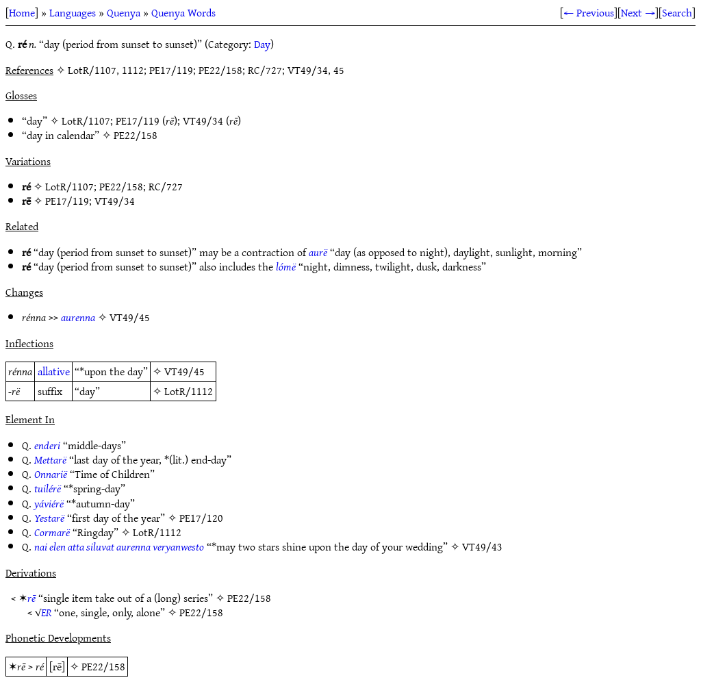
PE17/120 (201, 517)
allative (54, 371)
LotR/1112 (188, 391)
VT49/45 (130, 317)
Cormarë (52, 532)
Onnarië (50, 473)
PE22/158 (135, 134)
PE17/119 (138, 120)
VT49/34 (203, 120)
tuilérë (47, 488)
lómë (286, 266)
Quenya (123, 12)
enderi (47, 445)
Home (22, 12)
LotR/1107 (86, 120)
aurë (318, 252)
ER (46, 612)
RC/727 (166, 186)
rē (31, 597)
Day (262, 43)
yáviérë (49, 503)
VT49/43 (482, 546)
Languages (72, 12)
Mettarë (50, 459)
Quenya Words (183, 12)
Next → (638, 12)
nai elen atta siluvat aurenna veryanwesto (119, 546)
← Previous (588, 12)
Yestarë (49, 517)
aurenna (78, 317)
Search (677, 12)
